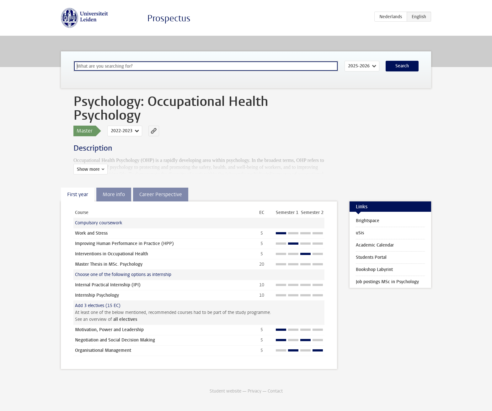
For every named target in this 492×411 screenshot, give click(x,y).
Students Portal (371, 257)
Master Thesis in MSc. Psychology (108, 264)
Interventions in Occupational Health (111, 254)
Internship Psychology (97, 295)
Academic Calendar (375, 245)
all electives (125, 319)
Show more (88, 169)
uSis (360, 233)
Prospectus (168, 18)
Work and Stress (91, 233)
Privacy (254, 391)
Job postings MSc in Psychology (387, 282)
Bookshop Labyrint (374, 270)
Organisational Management (103, 350)
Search (402, 66)
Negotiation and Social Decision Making (115, 340)
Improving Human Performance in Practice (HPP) (124, 244)
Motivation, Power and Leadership (109, 330)
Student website (225, 391)
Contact (275, 391)
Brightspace (367, 221)
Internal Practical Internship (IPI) (108, 285)
